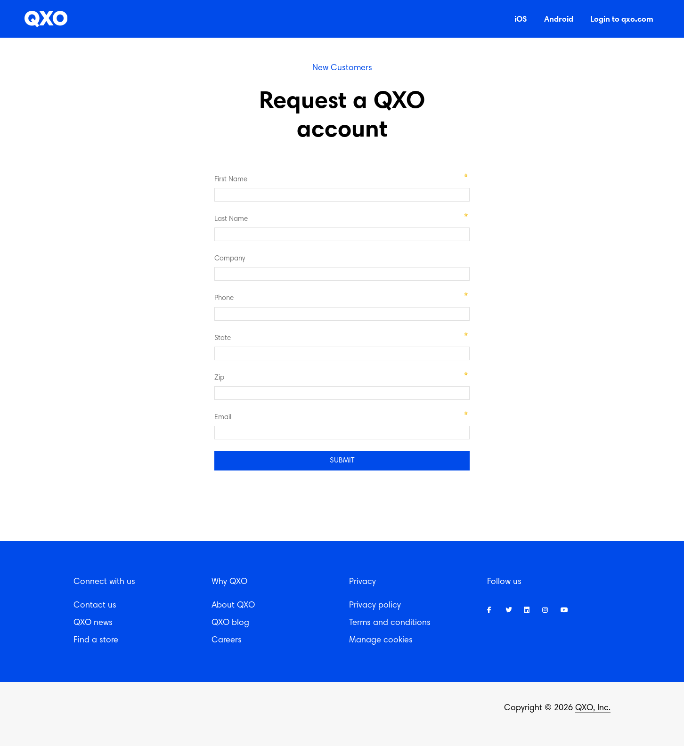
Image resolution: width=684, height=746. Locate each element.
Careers (227, 640)
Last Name (231, 219)
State (222, 338)
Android (558, 19)
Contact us (94, 605)
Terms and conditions (390, 623)
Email (222, 417)
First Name (230, 179)
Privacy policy (375, 605)
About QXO (233, 605)
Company (229, 258)
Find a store (95, 640)
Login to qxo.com (621, 19)
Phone (224, 298)
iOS (520, 19)
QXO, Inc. (593, 708)
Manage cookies (381, 640)
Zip (219, 377)
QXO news (93, 623)
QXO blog (230, 623)
